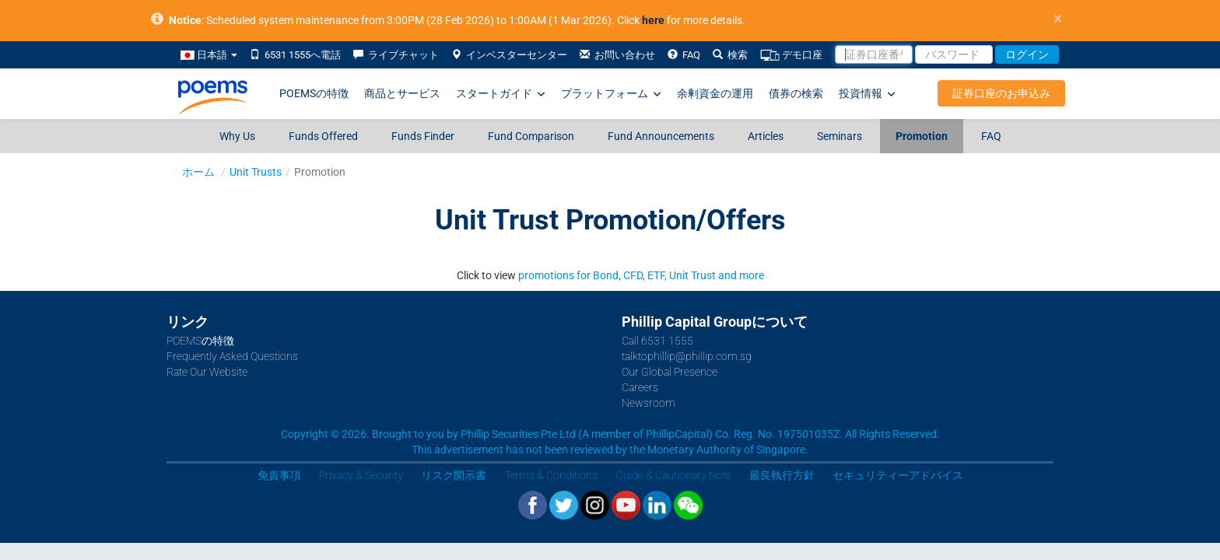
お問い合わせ (617, 55)
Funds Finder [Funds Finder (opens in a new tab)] (422, 136)
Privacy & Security (361, 475)
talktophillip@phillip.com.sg (687, 356)
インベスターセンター (509, 55)
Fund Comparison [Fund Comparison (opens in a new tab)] (531, 136)
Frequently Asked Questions (232, 356)
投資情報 (867, 93)
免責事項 (279, 475)
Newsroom (648, 403)
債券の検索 (796, 93)
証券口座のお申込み (1001, 93)
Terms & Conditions (551, 475)
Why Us (237, 136)
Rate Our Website (207, 372)
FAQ (684, 55)
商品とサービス (402, 93)
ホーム (198, 172)
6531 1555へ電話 (295, 55)
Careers (640, 387)
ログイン (1027, 54)
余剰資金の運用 (715, 93)
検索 (730, 55)
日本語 (209, 55)
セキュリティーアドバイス (898, 475)
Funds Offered (323, 136)
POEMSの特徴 (314, 93)
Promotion (922, 136)
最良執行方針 (782, 475)
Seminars (839, 136)
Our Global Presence (669, 372)
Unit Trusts (256, 172)
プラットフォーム (611, 93)
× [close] (1057, 19)
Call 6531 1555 (657, 340)
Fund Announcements (661, 136)
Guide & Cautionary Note (673, 475)
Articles (766, 136)
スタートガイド (500, 93)
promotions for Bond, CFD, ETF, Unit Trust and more (641, 275)
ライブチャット (396, 55)
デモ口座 (791, 55)
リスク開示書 (453, 475)
